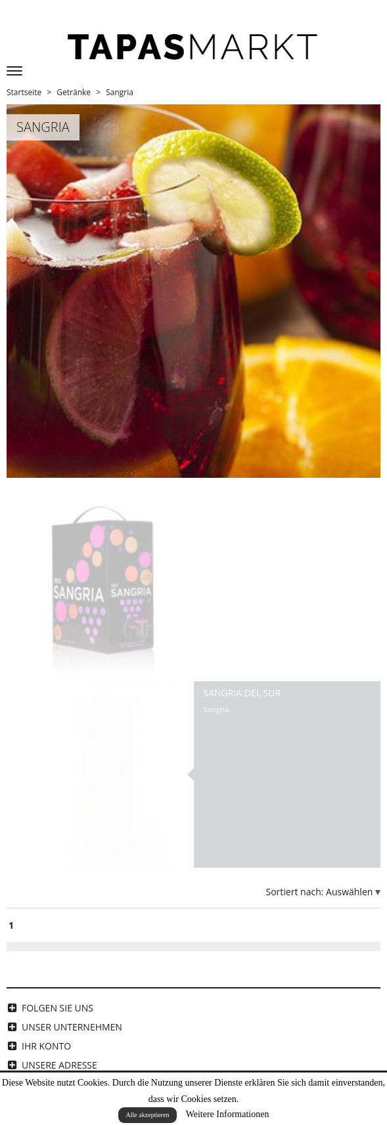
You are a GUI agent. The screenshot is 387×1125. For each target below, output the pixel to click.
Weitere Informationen (227, 1114)
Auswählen (350, 891)
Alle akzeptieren (148, 1114)
